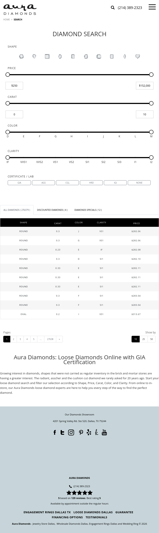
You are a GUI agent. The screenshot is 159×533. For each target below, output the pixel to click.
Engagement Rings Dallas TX (47, 512)
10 (135, 339)
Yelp (89, 432)
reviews (80, 498)
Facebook (53, 431)
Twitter (61, 431)
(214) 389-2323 (130, 8)
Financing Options (67, 517)
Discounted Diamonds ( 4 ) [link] (52, 209)
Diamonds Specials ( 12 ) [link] (88, 209)
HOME (6, 19)
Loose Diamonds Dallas (93, 512)
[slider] (7, 74)
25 (143, 339)
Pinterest (80, 431)
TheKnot (96, 432)
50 (151, 339)
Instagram (70, 432)
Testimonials (96, 517)
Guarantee (124, 512)
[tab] (17, 210)
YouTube (104, 432)
